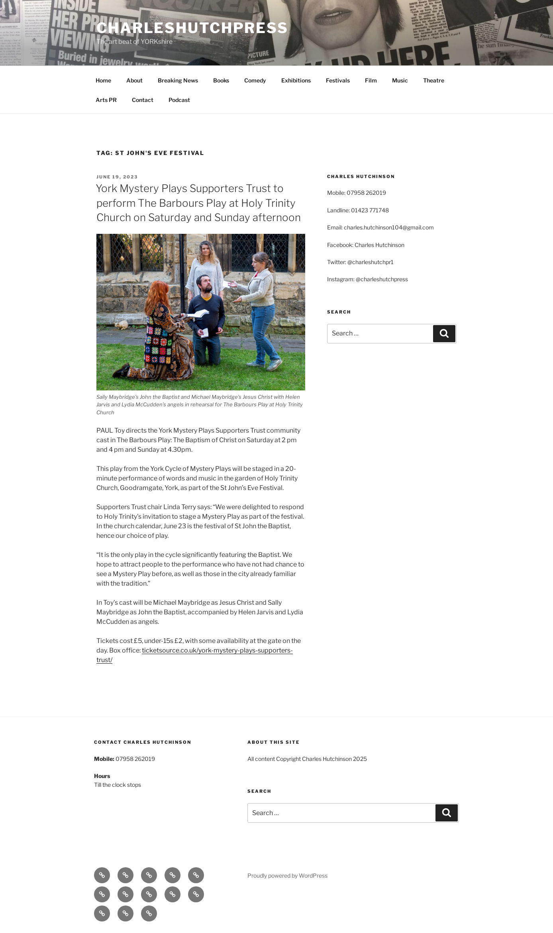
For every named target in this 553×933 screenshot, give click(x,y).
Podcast (179, 99)
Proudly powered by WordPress (287, 875)
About (134, 80)
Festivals (338, 80)
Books (221, 80)
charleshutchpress (192, 28)
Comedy (255, 80)
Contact (142, 99)
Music (400, 80)
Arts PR (106, 99)
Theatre (433, 80)
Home (103, 80)
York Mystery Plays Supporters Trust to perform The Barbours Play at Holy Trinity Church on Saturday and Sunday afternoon (198, 202)
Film (371, 80)
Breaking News (178, 80)
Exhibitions (296, 80)
